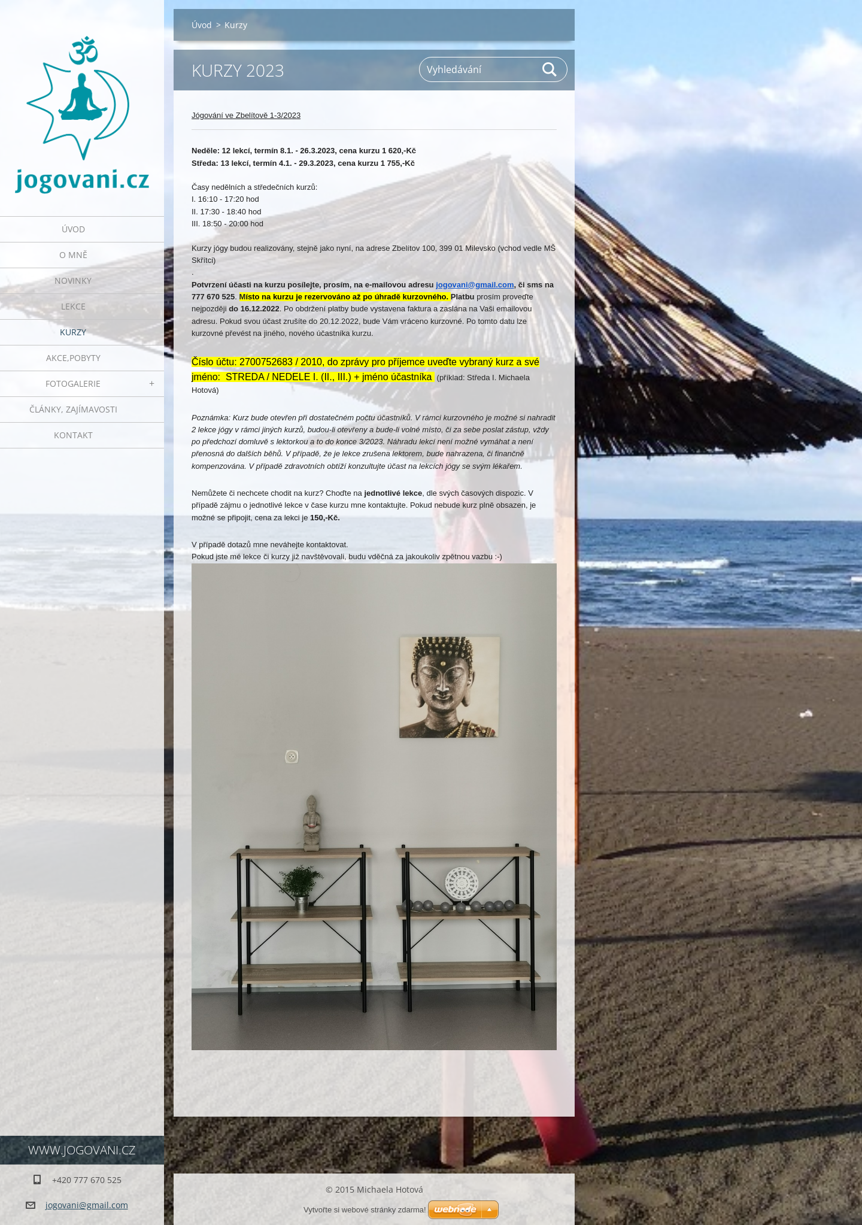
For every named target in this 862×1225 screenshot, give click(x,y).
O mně (73, 254)
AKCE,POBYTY (73, 357)
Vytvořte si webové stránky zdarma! (364, 1209)
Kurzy (73, 332)
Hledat (550, 69)
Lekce (73, 306)
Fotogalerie (73, 383)
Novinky (73, 280)
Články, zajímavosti (73, 409)
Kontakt (73, 435)
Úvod (73, 229)
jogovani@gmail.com (475, 284)
